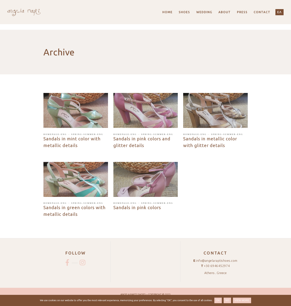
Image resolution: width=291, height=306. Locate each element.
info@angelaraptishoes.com (216, 260)
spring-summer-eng (87, 134)
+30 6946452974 (217, 266)
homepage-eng (55, 134)
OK (218, 300)
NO (227, 300)
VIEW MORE (242, 300)
